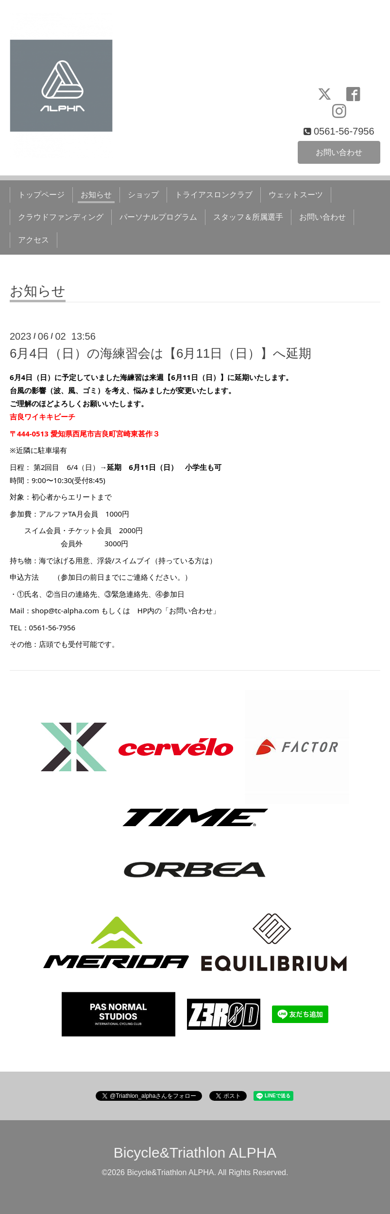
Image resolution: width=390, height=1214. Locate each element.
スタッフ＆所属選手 (248, 217)
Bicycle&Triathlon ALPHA (195, 1153)
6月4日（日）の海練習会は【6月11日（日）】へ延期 (160, 353)
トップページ (41, 195)
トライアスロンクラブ (214, 195)
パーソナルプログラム (158, 217)
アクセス (33, 240)
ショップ (143, 195)
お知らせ (96, 195)
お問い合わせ (339, 152)
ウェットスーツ (296, 195)
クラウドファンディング (60, 217)
